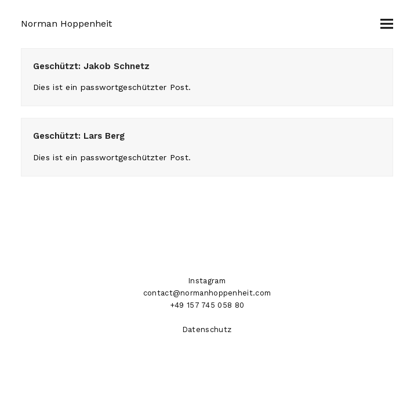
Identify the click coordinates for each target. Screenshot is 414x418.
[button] (386, 24)
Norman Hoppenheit (66, 23)
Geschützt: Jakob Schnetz (91, 66)
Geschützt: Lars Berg (79, 136)
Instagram (207, 280)
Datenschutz (207, 329)
